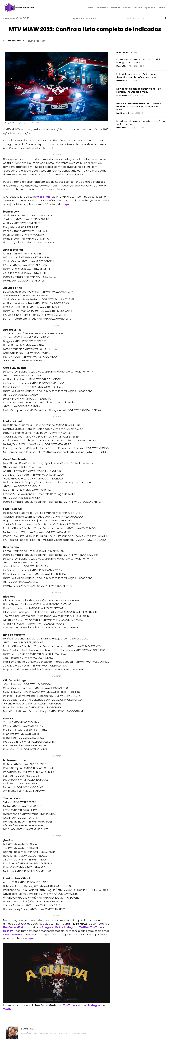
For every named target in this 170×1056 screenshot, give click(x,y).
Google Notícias (52, 927)
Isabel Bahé (121, 81)
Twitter (84, 927)
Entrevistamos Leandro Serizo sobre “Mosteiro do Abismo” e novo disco (136, 76)
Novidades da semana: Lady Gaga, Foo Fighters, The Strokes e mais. (138, 90)
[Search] (166, 18)
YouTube (96, 927)
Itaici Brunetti (122, 113)
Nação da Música (14, 927)
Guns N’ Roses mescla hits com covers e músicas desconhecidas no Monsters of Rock (138, 106)
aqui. (31, 938)
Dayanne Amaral (15, 41)
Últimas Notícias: (126, 52)
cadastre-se (13, 934)
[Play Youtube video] (56, 973)
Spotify (8, 931)
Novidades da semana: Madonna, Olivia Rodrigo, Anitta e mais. (138, 61)
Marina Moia (122, 66)
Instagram (71, 927)
